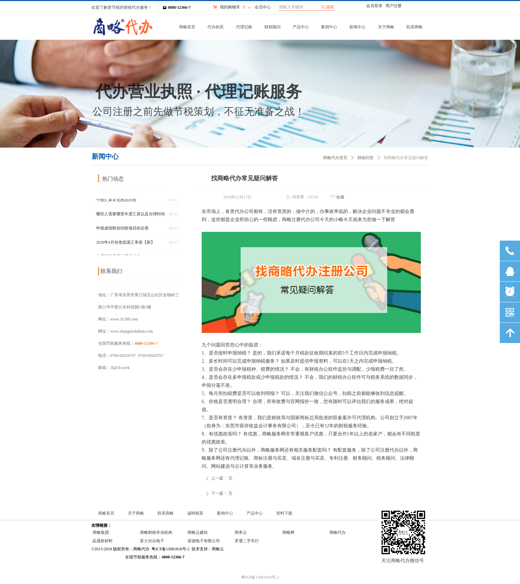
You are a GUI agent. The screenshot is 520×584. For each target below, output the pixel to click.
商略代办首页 (335, 157)
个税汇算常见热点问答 (116, 201)
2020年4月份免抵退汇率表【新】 (125, 243)
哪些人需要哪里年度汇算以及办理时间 (130, 215)
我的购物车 (230, 7)
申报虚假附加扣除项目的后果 (122, 229)
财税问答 (365, 157)
